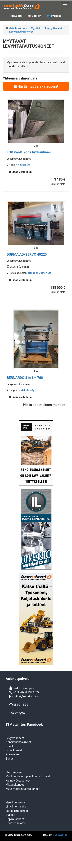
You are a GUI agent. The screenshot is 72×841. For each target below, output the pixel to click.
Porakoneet (13, 754)
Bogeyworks (60, 834)
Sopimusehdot (15, 819)
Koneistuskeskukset (18, 742)
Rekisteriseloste (16, 823)
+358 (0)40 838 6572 (26, 692)
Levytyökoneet (15, 738)
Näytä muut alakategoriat (36, 86)
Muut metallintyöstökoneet (23, 789)
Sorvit (9, 746)
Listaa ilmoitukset (17, 811)
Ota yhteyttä (17, 713)
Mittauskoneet (15, 784)
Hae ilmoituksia (15, 802)
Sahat (9, 758)
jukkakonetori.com (27, 696)
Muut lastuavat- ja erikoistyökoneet (28, 776)
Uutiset (10, 815)
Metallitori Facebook (24, 724)
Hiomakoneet (14, 772)
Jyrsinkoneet (14, 750)
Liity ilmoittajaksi (16, 806)
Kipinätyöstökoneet (18, 780)
